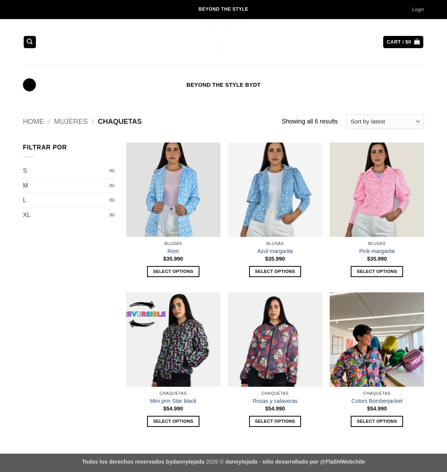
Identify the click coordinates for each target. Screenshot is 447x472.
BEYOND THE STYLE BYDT (223, 85)
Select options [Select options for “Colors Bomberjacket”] (377, 421)
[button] (418, 9)
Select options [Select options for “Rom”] (173, 271)
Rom (173, 251)
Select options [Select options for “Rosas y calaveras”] (275, 421)
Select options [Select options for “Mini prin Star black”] (173, 421)
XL (27, 215)
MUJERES (71, 121)
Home (33, 121)
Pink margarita (377, 251)
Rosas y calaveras (275, 401)
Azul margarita (275, 251)
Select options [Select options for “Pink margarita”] (377, 271)
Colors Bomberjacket (377, 401)
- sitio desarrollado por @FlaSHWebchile (311, 462)
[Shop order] (385, 121)
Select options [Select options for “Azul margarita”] (275, 271)
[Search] (30, 42)
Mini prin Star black (173, 401)
